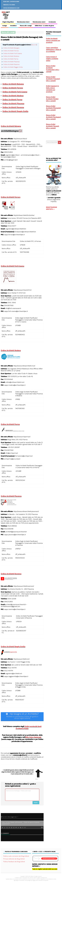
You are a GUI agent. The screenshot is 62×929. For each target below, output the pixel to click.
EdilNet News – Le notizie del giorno (11, 1)
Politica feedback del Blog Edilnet (14, 862)
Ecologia (4, 25)
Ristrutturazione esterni (39, 22)
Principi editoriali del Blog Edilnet (14, 859)
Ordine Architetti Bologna (11, 48)
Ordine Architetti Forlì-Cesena (12, 53)
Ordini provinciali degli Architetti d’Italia (28, 727)
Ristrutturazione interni (23, 22)
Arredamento (52, 22)
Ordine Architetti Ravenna (11, 64)
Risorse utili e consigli (26, 25)
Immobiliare (13, 25)
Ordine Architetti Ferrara (11, 51)
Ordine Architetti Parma (10, 59)
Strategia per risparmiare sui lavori (11, 8)
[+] (25, 827)
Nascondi (34, 45)
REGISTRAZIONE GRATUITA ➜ (51, 208)
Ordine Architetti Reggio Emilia (13, 67)
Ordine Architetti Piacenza (11, 62)
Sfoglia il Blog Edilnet (8, 22)
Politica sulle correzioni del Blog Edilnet (16, 856)
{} (22, 827)
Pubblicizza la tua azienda (9, 4)
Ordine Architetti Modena (11, 56)
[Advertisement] (31, 904)
